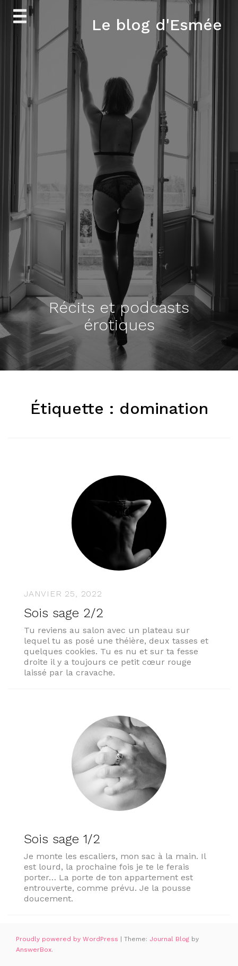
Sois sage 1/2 (62, 839)
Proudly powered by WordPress (68, 939)
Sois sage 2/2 (63, 613)
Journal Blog (170, 939)
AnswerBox (33, 949)
